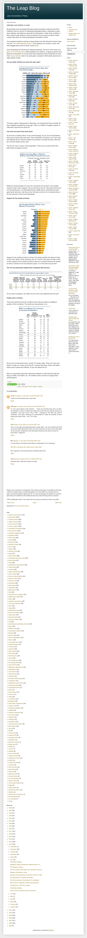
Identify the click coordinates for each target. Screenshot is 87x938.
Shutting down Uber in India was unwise (74, 318)
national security (13, 755)
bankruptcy (11, 583)
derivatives (11, 535)
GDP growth (25, 386)
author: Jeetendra (74, 134)
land (9, 621)
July (11, 859)
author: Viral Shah (74, 234)
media (10, 696)
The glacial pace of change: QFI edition (21, 877)
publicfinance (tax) (13, 610)
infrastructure (12, 580)
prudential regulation (14, 708)
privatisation (11, 680)
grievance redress (13, 742)
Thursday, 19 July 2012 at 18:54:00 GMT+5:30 (31, 406)
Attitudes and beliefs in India (18, 872)
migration (11, 717)
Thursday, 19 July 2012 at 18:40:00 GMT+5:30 (29, 396)
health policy (12, 615)
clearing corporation (14, 712)
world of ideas (12, 574)
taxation (10, 760)
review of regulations (14, 637)
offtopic (35, 386)
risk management (13, 660)
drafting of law (12, 628)
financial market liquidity (15, 576)
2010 (10, 912)
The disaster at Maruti (16, 867)
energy (10, 608)
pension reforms (13, 578)
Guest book (72, 308)
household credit (13, 762)
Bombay (10, 633)
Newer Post (10, 502)
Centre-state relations (14, 783)
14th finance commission (15, 794)
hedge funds (12, 744)
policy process (12, 530)
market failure (12, 674)
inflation (10, 549)
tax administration (13, 778)
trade (9, 592)
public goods (12, 585)
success (10, 749)
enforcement (12, 733)
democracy (11, 542)
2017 (10, 831)
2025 (10, 810)
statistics (10, 792)
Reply (12, 401)
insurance (11, 765)
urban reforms (12, 665)
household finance (13, 687)
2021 (10, 821)
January (12, 907)
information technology (15, 528)
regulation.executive (14, 758)
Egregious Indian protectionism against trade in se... (25, 864)
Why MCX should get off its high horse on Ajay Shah (26, 447)
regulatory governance (15, 601)
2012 (10, 844)
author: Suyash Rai (74, 231)
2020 (10, 823)
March (12, 901)
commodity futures (13, 642)
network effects (12, 776)
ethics (10, 606)
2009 (10, 915)
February (13, 904)
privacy (10, 658)
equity (10, 553)
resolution (11, 719)
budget (10, 785)
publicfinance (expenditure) (16, 565)
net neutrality (12, 799)
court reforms (12, 671)
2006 (10, 923)
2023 (10, 815)
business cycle (12, 551)
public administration (14, 571)
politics (10, 599)
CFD (12, 424)
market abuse (12, 787)
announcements (13, 524)
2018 (10, 828)
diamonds (11, 771)
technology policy (13, 662)
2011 (10, 910)
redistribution (12, 669)
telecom (10, 640)
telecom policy (12, 780)
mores (30, 386)
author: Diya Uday (74, 114)
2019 (10, 826)
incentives (11, 646)
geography (11, 701)
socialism (39, 386)
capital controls (12, 521)
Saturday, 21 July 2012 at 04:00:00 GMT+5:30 (26, 441)
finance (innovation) (14, 612)
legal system (12, 517)
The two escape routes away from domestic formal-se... (26, 869)
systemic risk (12, 705)
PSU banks (11, 653)
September (13, 854)
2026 (10, 808)
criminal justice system (15, 724)
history (10, 626)
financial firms (12, 555)
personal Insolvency (14, 790)
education (11, 676)
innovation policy (13, 737)
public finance (12, 692)
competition (11, 587)
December (13, 846)
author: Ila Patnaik (74, 130)
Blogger (51, 930)
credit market (12, 567)
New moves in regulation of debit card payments (24, 882)
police (10, 690)
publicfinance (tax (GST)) (15, 683)
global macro (12, 590)
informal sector (12, 655)
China (10, 562)
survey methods (15, 56)
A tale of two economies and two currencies (23, 890)
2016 (10, 834)
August (12, 857)
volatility (10, 710)
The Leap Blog (23, 8)
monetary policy (13, 519)
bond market (12, 560)
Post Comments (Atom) (22, 506)
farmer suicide (12, 753)
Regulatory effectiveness (15, 667)
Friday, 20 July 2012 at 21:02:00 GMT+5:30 (27, 424)
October (12, 852)
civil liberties (12, 699)
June (12, 894)
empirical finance (13, 644)
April (11, 899)
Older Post (58, 502)
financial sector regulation (16, 594)
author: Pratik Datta (74, 176)
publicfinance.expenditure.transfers (18, 624)
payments (11, 649)
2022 (10, 818)
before (36, 45)
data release (12, 726)
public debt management (15, 703)
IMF (9, 730)
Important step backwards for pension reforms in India (26, 875)
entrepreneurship (13, 685)
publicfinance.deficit (14, 596)
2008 (10, 918)
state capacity (12, 651)
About (70, 27)
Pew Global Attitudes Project (22, 43)
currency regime (13, 526)
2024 (10, 813)
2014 (10, 839)
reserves (10, 694)
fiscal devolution (13, 796)
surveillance (11, 721)
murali (13, 396)
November (13, 849)
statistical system (13, 544)
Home (34, 502)
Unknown (14, 406)
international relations (14, 631)
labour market (12, 635)
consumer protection (14, 603)
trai (9, 801)
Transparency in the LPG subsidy (20, 885)
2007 (10, 920)
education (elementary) (15, 678)
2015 (10, 836)
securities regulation (14, 533)
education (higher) (13, 619)
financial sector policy (14, 515)
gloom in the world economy (16, 52)
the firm (10, 546)
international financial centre (16, 558)
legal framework (13, 617)
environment (12, 715)
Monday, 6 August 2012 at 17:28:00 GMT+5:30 (28, 459)
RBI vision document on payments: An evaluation (24, 880)
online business (13, 767)
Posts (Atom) (71, 41)
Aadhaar (10, 751)
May (11, 896)
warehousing (12, 769)
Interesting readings (16, 862)
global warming (12, 774)
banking (10, 540)
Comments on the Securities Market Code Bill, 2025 (74, 267)
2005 (10, 925)
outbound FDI (12, 735)
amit (12, 459)
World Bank (11, 740)
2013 (10, 841)
